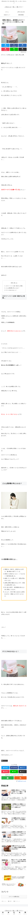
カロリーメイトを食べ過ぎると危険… (14, 285)
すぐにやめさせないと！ (11, 290)
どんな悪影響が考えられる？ (12, 288)
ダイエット (4, 760)
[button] (22, 49)
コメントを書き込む (14, 896)
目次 (12, 282)
